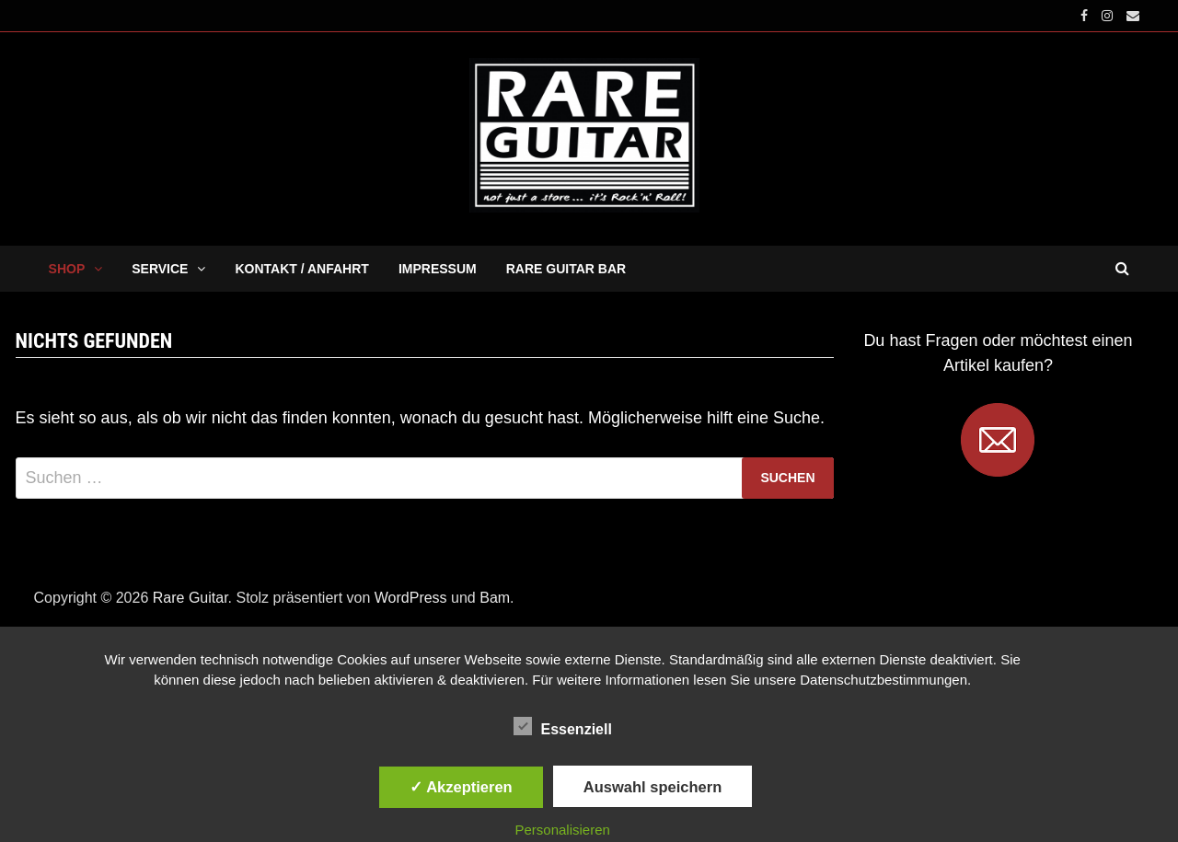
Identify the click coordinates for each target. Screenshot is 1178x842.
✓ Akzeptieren (461, 787)
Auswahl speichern (652, 787)
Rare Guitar (190, 598)
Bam (494, 598)
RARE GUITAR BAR (566, 268)
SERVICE (160, 268)
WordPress (411, 598)
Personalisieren (562, 829)
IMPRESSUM (437, 268)
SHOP (67, 268)
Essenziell (563, 726)
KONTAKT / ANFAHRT (301, 268)
